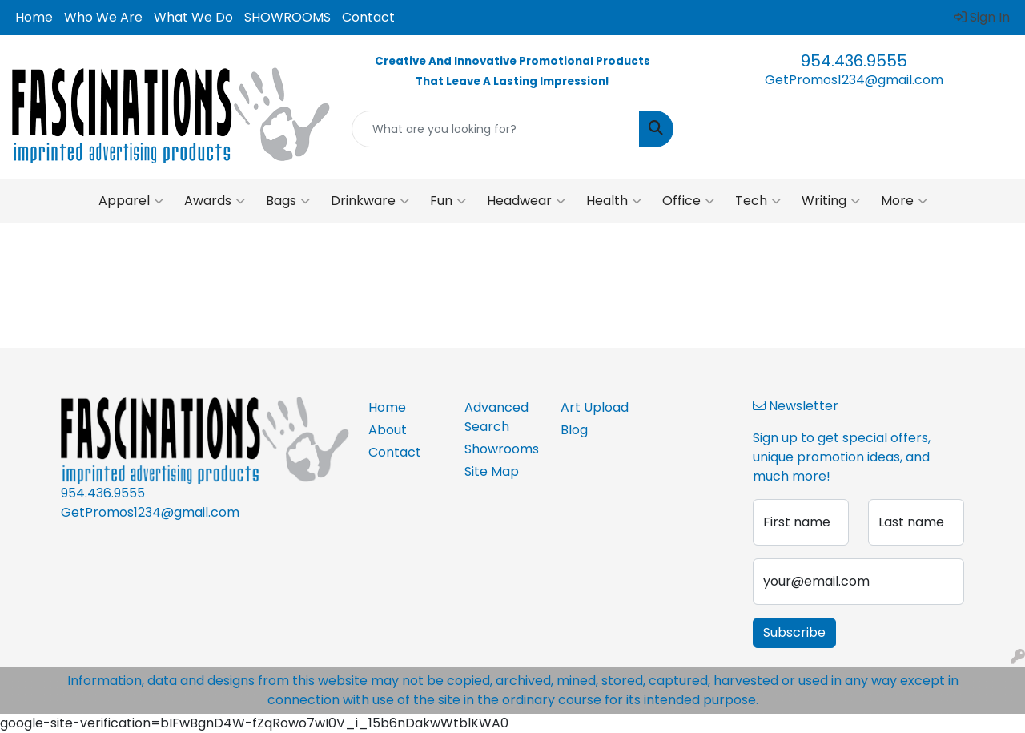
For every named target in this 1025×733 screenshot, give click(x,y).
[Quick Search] (496, 129)
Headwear (526, 201)
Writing (831, 201)
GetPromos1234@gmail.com (854, 79)
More (904, 201)
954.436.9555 (854, 61)
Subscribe (794, 632)
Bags (288, 201)
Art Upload (595, 407)
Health (613, 201)
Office (688, 201)
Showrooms (501, 449)
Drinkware (370, 201)
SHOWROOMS (287, 17)
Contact (368, 17)
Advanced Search (496, 417)
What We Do (193, 17)
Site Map (491, 471)
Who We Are (103, 17)
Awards (214, 201)
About (387, 430)
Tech (758, 201)
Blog (574, 430)
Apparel (130, 201)
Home (34, 17)
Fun (448, 201)
